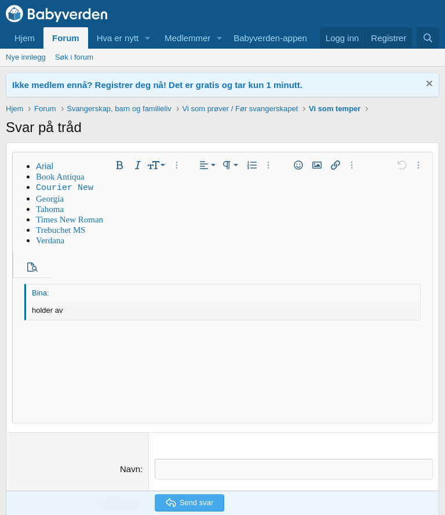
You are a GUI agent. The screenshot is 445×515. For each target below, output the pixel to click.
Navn (130, 367)
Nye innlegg (26, 57)
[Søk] (428, 38)
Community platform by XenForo (222, 504)
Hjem (24, 38)
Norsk (84, 483)
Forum (65, 38)
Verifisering (118, 401)
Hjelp (385, 483)
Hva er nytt (118, 38)
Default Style (34, 483)
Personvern (349, 483)
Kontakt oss (252, 483)
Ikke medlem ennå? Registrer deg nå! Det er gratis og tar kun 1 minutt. (157, 85)
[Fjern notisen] (428, 85)
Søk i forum (74, 57)
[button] (148, 38)
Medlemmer (187, 38)
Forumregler (301, 483)
